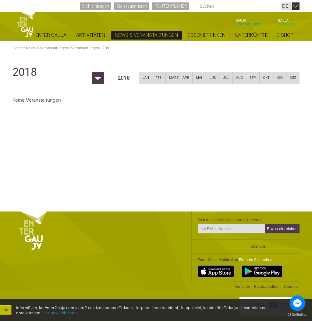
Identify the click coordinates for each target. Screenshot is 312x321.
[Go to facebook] (297, 303)
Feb (158, 78)
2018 (106, 48)
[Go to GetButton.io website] (297, 315)
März (174, 78)
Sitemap (290, 286)
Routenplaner (170, 6)
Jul (226, 78)
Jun (212, 78)
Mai (199, 78)
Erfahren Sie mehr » (255, 259)
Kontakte (242, 286)
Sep (253, 78)
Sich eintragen (95, 6)
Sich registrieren (131, 6)
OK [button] (5, 310)
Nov (279, 78)
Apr (186, 78)
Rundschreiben (266, 286)
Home (17, 48)
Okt (266, 78)
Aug (239, 78)
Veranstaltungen (85, 48)
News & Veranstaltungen (47, 48)
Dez (293, 78)
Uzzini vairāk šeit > (59, 313)
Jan (145, 78)
